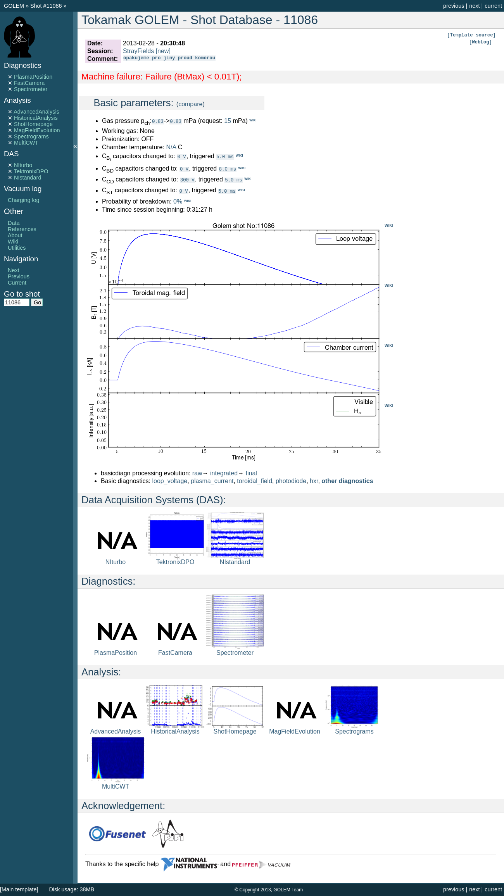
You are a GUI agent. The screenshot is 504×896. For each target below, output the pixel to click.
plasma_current (212, 481)
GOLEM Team (288, 890)
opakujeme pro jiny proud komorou (169, 58)
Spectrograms (31, 136)
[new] (163, 51)
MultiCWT (26, 143)
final (251, 473)
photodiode (291, 481)
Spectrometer (30, 89)
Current (17, 283)
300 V (187, 179)
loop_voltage (170, 481)
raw (197, 473)
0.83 (158, 121)
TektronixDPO (31, 171)
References (22, 229)
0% (177, 201)
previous (453, 6)
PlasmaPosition (33, 77)
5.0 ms (224, 156)
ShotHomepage (33, 124)
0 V (181, 156)
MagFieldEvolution (37, 130)
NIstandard (27, 177)
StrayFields (138, 51)
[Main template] (19, 889)
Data (13, 223)
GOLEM (15, 6)
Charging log (24, 200)
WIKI (389, 225)
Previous (18, 276)
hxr (314, 481)
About (15, 235)
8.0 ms (227, 169)
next (474, 6)
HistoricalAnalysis (36, 118)
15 (227, 120)
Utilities (17, 248)
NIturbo (23, 165)
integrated (224, 473)
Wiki (13, 241)
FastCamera (29, 83)
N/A (171, 147)
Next (13, 270)
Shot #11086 (46, 6)
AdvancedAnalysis (36, 112)
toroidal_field (254, 481)
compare (190, 104)
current (493, 6)
